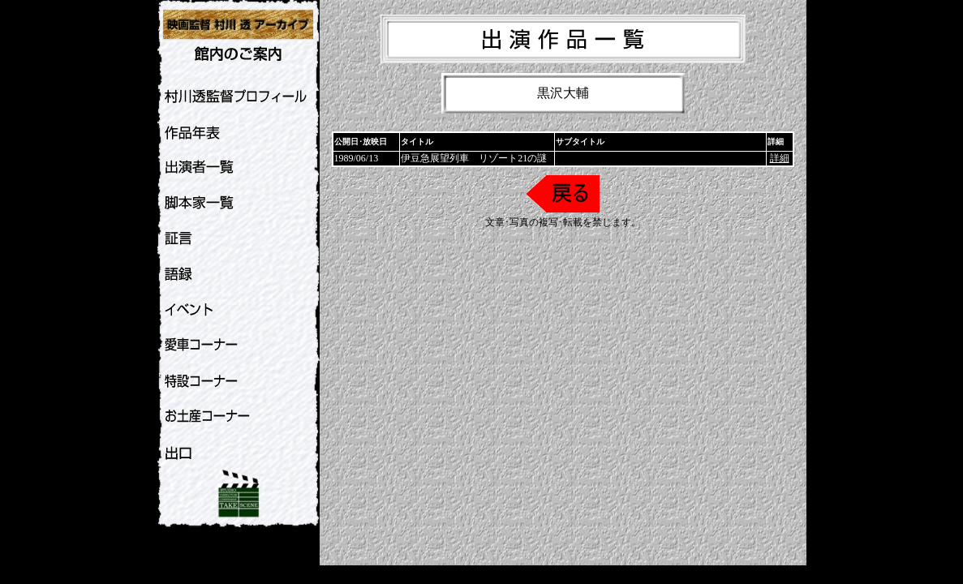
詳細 (779, 158)
